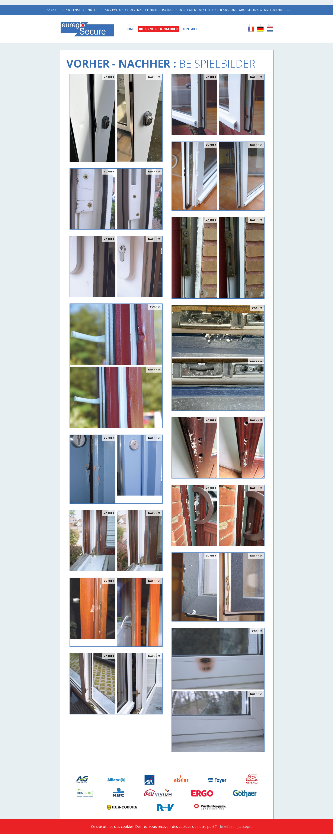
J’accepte (245, 826)
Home (129, 29)
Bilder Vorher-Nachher (158, 29)
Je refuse (227, 826)
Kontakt (189, 29)
